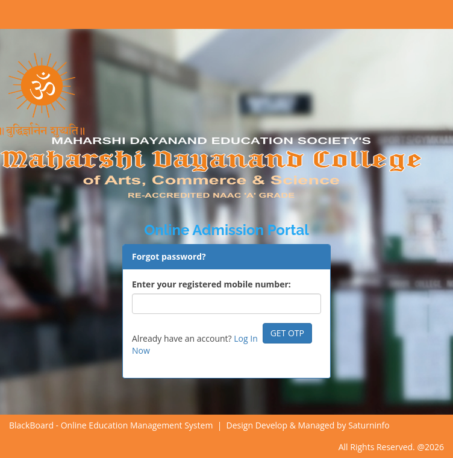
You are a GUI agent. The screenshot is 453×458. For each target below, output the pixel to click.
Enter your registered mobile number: (211, 284)
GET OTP (287, 333)
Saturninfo (369, 425)
